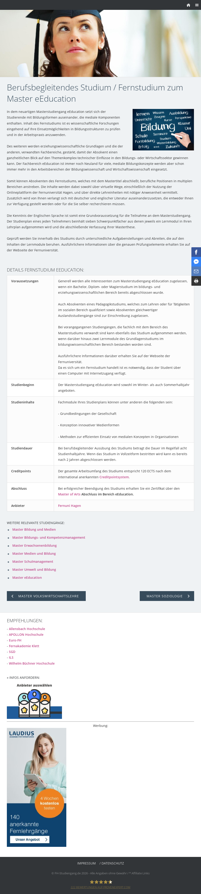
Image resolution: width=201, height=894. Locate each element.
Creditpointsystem (114, 477)
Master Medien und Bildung (34, 553)
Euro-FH (15, 640)
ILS (11, 657)
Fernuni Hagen (69, 505)
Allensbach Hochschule (27, 629)
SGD (12, 651)
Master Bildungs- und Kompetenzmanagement (48, 537)
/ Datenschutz (111, 863)
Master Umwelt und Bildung (34, 569)
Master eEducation (27, 577)
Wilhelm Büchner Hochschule (32, 663)
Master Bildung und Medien (34, 529)
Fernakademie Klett (24, 646)
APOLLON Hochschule (26, 634)
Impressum (86, 863)
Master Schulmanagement (32, 561)
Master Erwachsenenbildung (34, 545)
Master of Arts (69, 494)
